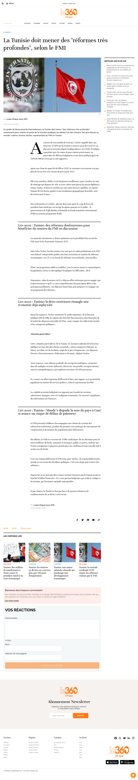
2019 (80, 750)
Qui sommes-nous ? (60, 742)
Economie (37, 23)
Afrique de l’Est (33, 750)
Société (45, 23)
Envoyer (80, 715)
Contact (56, 750)
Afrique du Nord (33, 742)
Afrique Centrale (33, 747)
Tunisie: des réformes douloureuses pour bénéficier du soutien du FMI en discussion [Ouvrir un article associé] (54, 227)
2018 (80, 752)
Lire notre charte (12, 601)
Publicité (56, 752)
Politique (27, 23)
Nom (7, 644)
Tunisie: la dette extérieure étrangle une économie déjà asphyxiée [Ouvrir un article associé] (53, 303)
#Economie (25, 528)
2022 (80, 742)
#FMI (5, 528)
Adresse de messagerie (16, 653)
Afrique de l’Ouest (34, 745)
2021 (80, 745)
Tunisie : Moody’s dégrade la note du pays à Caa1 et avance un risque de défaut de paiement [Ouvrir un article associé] (59, 412)
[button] (133, 775)
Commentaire (11, 618)
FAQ (55, 745)
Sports (78, 23)
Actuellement (7, 23)
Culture (62, 23)
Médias (70, 23)
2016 (80, 757)
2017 (80, 755)
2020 (80, 747)
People (54, 23)
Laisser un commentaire (52, 665)
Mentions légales (59, 747)
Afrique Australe (33, 752)
